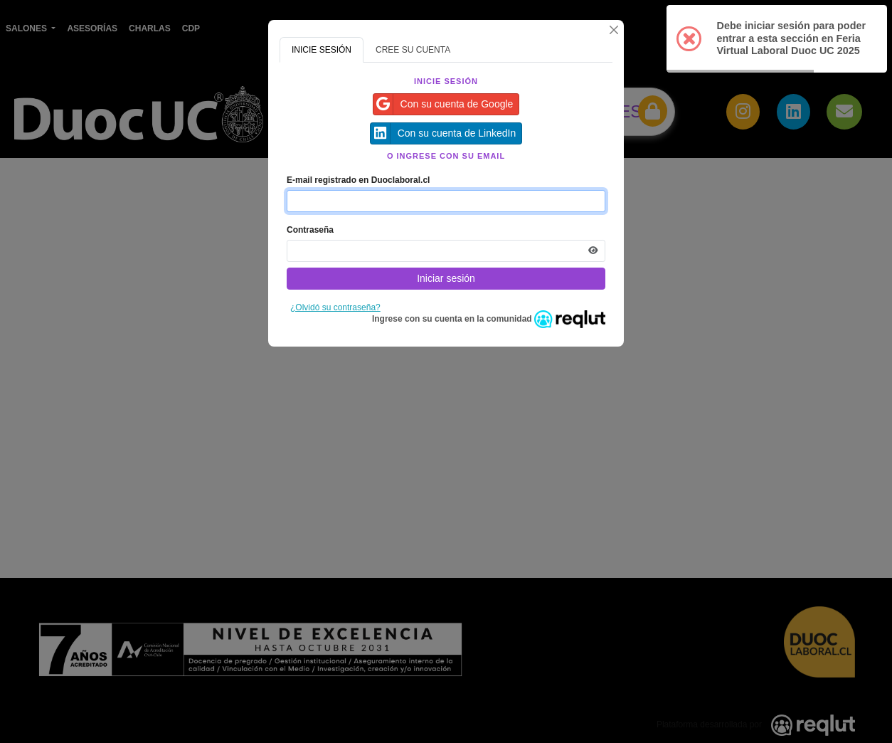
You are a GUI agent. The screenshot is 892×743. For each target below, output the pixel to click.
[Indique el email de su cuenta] (446, 201)
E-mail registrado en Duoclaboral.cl (358, 180)
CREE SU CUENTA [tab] (413, 50)
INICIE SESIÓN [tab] (321, 50)
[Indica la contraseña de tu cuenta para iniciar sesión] (446, 251)
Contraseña (310, 230)
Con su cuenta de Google (443, 104)
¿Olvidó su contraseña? (335, 307)
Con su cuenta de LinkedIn (443, 133)
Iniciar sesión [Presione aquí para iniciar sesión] (446, 278)
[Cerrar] (614, 30)
